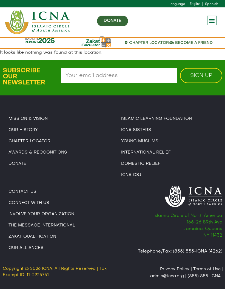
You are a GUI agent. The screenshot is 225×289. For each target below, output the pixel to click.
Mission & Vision (28, 119)
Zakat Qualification (32, 237)
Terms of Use (207, 269)
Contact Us (22, 192)
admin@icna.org (167, 276)
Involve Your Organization (41, 214)
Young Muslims (139, 141)
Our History (23, 130)
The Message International (41, 225)
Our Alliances (26, 248)
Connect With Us (28, 203)
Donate (17, 164)
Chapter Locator (29, 141)
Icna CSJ (131, 175)
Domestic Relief (140, 164)
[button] (212, 20)
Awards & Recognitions (37, 152)
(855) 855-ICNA (204, 276)
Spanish (211, 4)
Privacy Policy (174, 269)
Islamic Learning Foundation (156, 119)
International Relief (146, 152)
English (195, 4)
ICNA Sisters (136, 130)
